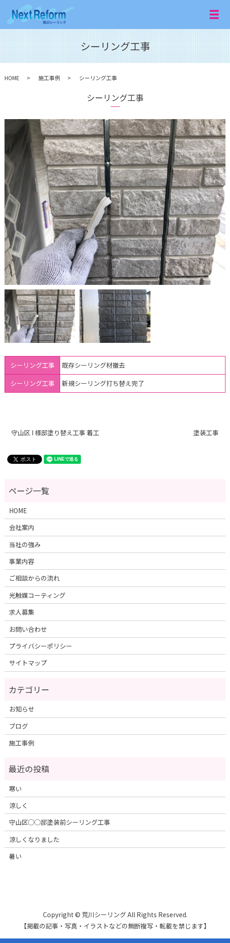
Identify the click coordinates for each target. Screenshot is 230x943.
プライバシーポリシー (40, 645)
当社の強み (25, 544)
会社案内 (21, 527)
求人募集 (21, 611)
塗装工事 (206, 432)
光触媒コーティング (37, 595)
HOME (12, 78)
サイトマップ (28, 662)
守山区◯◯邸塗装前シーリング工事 (59, 822)
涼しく (18, 805)
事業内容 (21, 561)
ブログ (18, 726)
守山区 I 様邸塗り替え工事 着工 (55, 432)
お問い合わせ (28, 629)
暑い (15, 856)
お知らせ (21, 708)
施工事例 (49, 78)
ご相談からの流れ (34, 577)
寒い (15, 788)
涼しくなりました (34, 839)
